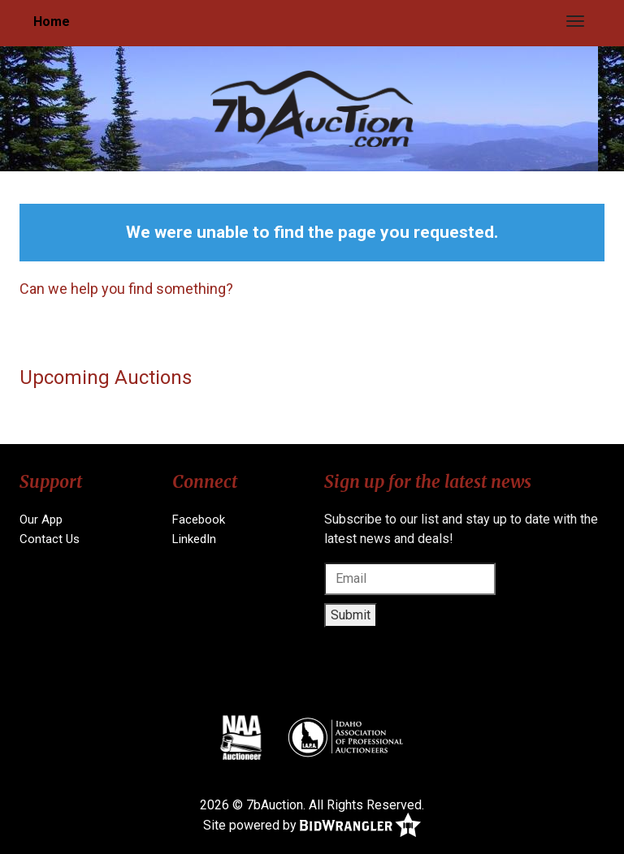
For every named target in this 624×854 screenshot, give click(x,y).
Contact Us (50, 539)
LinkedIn (194, 539)
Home (51, 21)
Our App (41, 519)
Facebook (198, 519)
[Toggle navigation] (575, 21)
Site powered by (312, 826)
